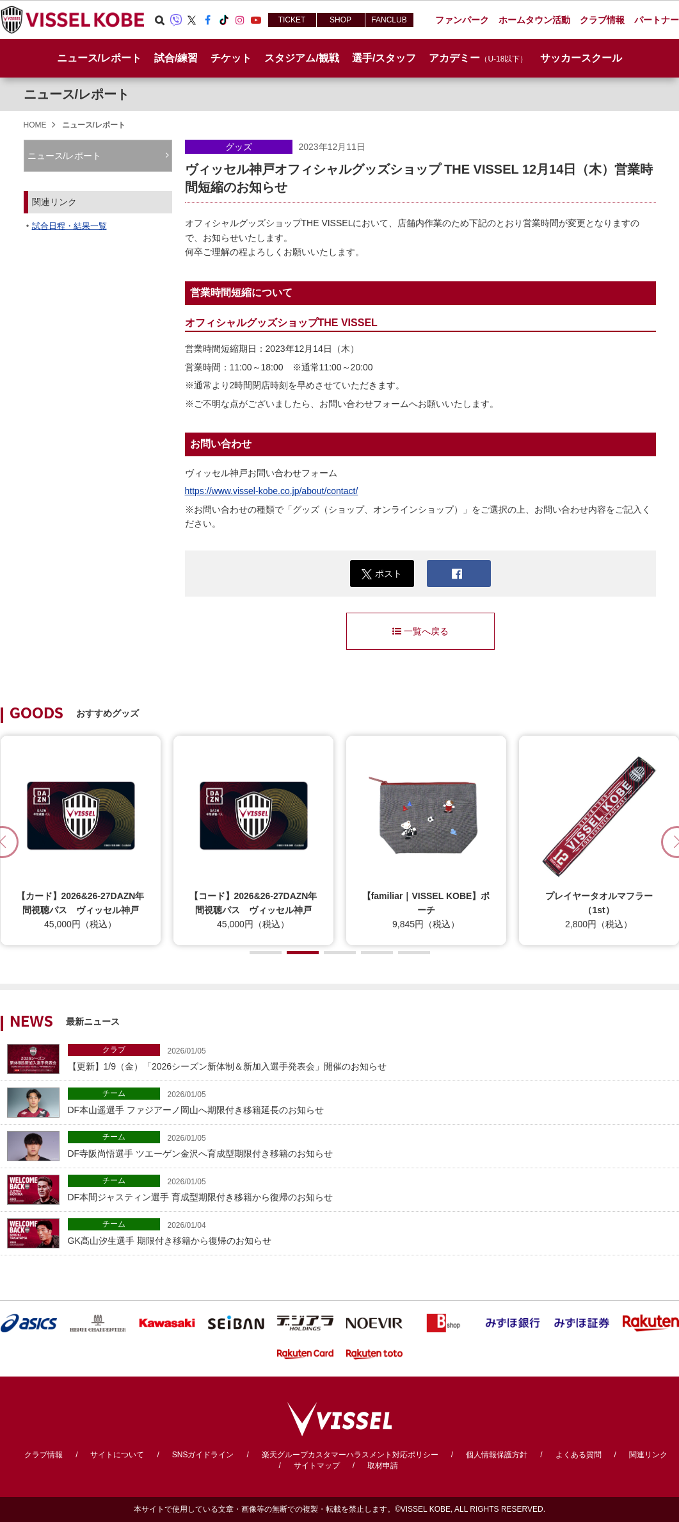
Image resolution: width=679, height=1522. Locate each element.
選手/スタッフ (384, 58)
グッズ (238, 147)
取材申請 (382, 1465)
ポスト (382, 573)
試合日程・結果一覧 (69, 226)
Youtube (256, 20)
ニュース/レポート (99, 58)
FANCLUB (388, 19)
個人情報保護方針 (496, 1454)
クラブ (113, 1049)
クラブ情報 (43, 1454)
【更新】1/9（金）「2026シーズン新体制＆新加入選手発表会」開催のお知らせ (370, 1057)
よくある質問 (578, 1454)
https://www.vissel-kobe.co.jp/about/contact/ (271, 491)
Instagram (240, 20)
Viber (176, 20)
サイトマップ (317, 1465)
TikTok (224, 20)
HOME (35, 124)
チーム (113, 1093)
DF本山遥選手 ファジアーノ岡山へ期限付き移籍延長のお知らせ (370, 1101)
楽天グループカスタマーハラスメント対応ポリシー (350, 1454)
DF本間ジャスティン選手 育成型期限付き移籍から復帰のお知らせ (370, 1188)
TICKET (292, 19)
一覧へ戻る (420, 631)
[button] (266, 952)
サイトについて (117, 1454)
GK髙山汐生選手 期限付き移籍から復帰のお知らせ (370, 1232)
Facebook (208, 20)
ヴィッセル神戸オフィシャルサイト (72, 20)
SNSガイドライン (203, 1454)
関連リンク (648, 1454)
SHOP (340, 19)
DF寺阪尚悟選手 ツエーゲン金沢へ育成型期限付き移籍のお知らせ (370, 1145)
